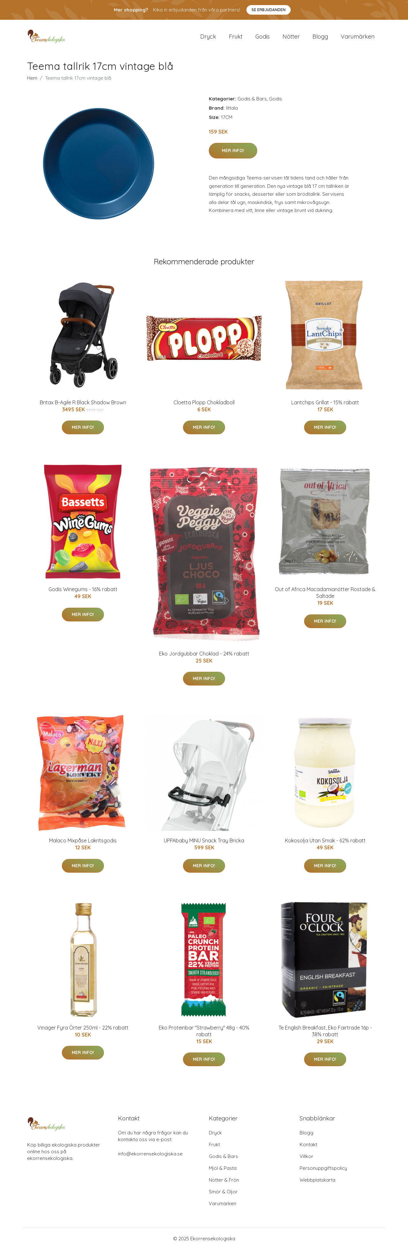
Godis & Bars (252, 103)
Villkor (306, 1161)
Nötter (291, 38)
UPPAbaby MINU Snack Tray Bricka (204, 845)
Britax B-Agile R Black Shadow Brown (83, 407)
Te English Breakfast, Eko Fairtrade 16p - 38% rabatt (325, 1035)
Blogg (320, 38)
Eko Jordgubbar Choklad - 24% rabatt (204, 658)
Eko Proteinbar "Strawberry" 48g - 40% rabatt (204, 1035)
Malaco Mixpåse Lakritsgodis (83, 845)
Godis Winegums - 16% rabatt (82, 593)
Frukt (236, 38)
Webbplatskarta (317, 1184)
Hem (32, 82)
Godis (262, 38)
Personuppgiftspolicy (323, 1173)
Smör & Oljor (223, 1196)
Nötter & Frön (224, 1184)
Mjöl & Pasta (223, 1173)
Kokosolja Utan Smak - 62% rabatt (325, 845)
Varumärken (358, 38)
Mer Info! (233, 155)
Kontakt (308, 1149)
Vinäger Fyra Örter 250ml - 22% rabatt (82, 1032)
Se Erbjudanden (268, 9)
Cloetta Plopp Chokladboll (204, 407)
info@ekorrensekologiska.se (150, 1158)
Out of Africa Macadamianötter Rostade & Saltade (325, 597)
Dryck (208, 38)
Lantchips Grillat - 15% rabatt (325, 407)
